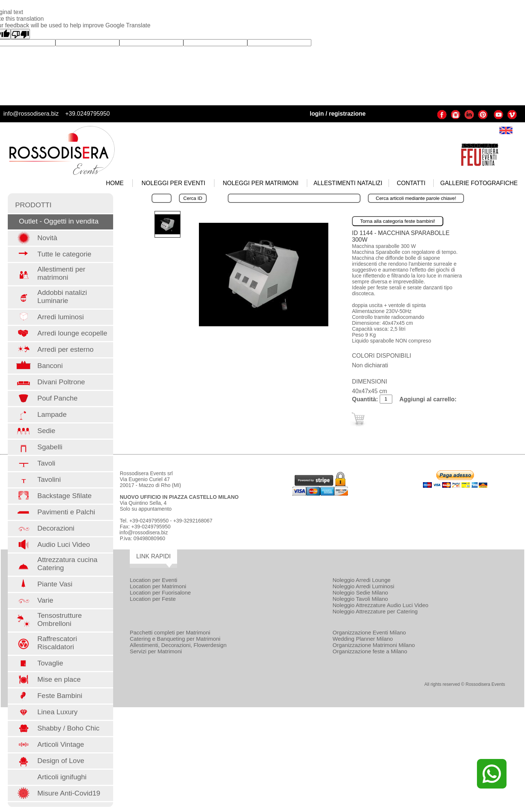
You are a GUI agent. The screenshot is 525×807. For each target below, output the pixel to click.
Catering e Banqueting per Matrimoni (175, 639)
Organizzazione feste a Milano (370, 651)
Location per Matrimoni (158, 586)
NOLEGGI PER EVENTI (173, 183)
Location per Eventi (153, 580)
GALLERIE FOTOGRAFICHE (479, 183)
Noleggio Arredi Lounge (362, 580)
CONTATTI (411, 183)
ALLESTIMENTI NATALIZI (348, 183)
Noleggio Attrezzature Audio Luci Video (381, 605)
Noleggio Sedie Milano (360, 592)
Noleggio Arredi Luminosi (363, 586)
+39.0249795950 (87, 113)
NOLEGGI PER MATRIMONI (260, 183)
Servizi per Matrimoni (156, 651)
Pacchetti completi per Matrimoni (170, 632)
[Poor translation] (20, 34)
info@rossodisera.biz (31, 113)
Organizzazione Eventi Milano (369, 632)
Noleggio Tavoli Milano (360, 599)
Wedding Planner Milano (363, 639)
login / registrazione (338, 113)
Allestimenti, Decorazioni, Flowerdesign (178, 645)
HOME (115, 183)
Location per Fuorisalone (160, 592)
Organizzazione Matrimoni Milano (374, 645)
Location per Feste (153, 599)
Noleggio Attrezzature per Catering (375, 611)
